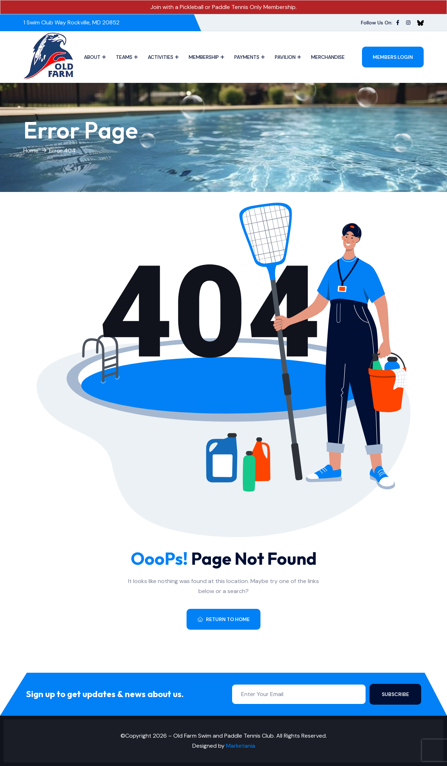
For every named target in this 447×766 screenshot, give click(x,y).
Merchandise (328, 57)
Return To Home (223, 619)
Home (30, 150)
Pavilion (285, 57)
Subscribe (395, 694)
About (92, 57)
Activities (160, 57)
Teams (124, 57)
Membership (204, 57)
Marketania (240, 745)
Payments (246, 57)
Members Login (393, 57)
